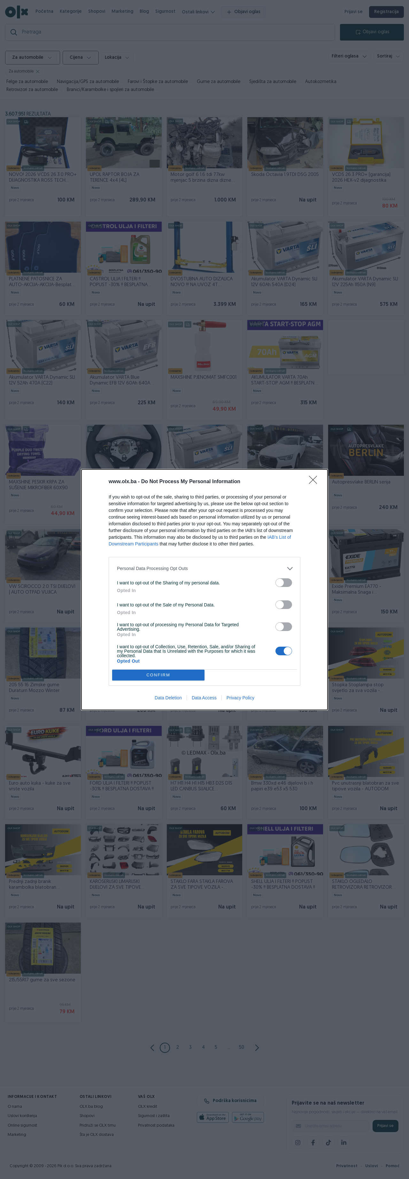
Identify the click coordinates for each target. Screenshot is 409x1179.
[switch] (283, 582)
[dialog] (204, 589)
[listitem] (204, 568)
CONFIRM (158, 675)
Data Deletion (168, 697)
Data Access (204, 697)
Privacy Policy (240, 697)
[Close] (315, 482)
